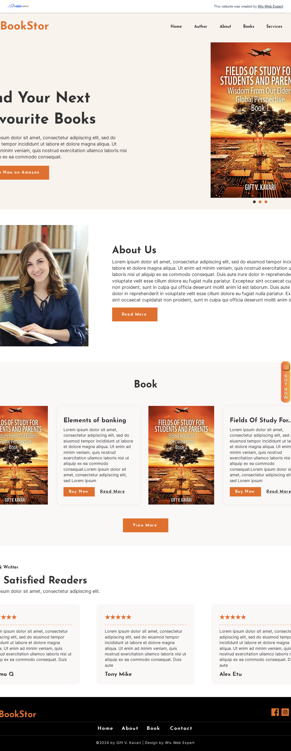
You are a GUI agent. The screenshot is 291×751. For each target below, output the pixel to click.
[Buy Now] (79, 491)
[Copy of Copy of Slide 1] (254, 202)
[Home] (107, 728)
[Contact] (183, 728)
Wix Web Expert (180, 742)
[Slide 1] (260, 202)
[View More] (145, 525)
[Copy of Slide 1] (266, 202)
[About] (132, 728)
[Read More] (134, 314)
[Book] (157, 728)
